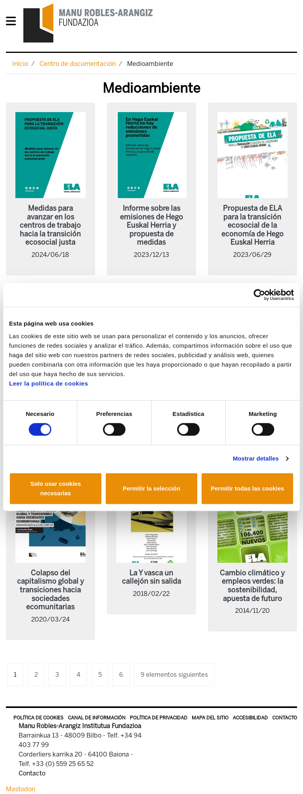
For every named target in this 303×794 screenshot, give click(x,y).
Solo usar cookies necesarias (55, 488)
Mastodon (20, 789)
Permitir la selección (151, 488)
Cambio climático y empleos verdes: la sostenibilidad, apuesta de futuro (252, 586)
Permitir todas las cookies (247, 488)
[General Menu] (13, 23)
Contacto (284, 718)
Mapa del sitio (210, 718)
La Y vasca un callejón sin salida (151, 577)
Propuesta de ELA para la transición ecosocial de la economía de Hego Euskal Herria (252, 225)
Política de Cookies (38, 718)
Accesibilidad (250, 718)
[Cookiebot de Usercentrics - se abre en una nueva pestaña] (259, 295)
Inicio (20, 63)
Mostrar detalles (256, 458)
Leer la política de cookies (48, 383)
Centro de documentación (77, 63)
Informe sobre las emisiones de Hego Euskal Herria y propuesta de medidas (151, 225)
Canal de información (96, 718)
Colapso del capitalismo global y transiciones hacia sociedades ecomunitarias (50, 590)
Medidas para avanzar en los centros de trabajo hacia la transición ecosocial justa (50, 225)
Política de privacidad (158, 718)
